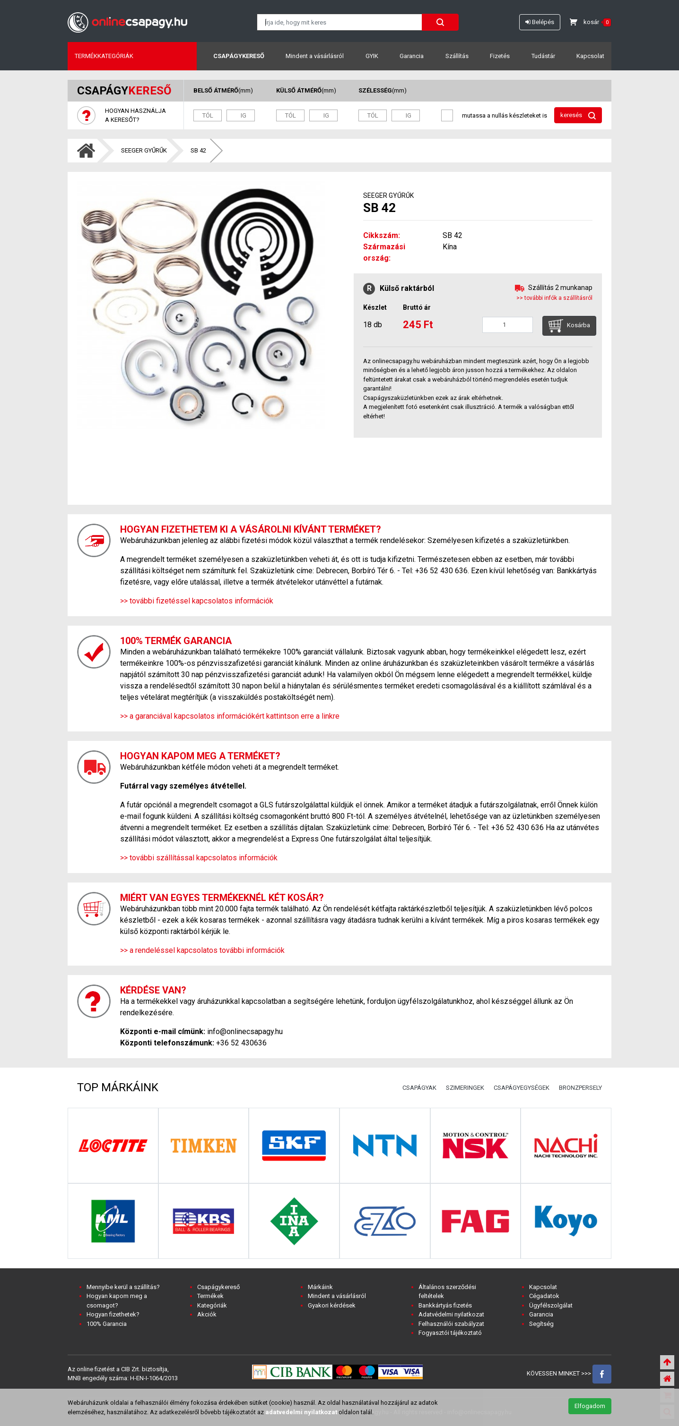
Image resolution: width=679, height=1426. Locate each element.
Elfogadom (590, 1405)
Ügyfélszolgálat (551, 1305)
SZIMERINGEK (465, 1087)
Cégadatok (544, 1295)
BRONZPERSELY (580, 1087)
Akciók (207, 1314)
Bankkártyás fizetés (445, 1305)
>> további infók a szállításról (554, 298)
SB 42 (198, 150)
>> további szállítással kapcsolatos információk (199, 857)
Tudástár (543, 55)
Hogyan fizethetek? (113, 1314)
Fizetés (500, 55)
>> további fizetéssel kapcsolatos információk (196, 600)
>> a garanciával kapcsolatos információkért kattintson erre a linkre (230, 716)
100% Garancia (107, 1323)
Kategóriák (212, 1305)
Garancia (412, 55)
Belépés (539, 21)
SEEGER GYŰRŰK (144, 150)
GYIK (372, 55)
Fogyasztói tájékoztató (450, 1332)
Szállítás (457, 55)
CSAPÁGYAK (419, 1087)
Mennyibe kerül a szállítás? (123, 1286)
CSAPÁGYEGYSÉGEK (521, 1087)
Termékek (210, 1295)
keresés (578, 115)
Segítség (541, 1323)
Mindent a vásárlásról (315, 55)
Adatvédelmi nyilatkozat (451, 1314)
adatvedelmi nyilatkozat (301, 1412)
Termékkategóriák (104, 55)
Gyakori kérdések (332, 1305)
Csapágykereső (238, 55)
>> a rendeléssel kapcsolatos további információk (202, 950)
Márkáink (320, 1286)
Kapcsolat (590, 55)
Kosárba (569, 325)
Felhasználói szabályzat (451, 1323)
